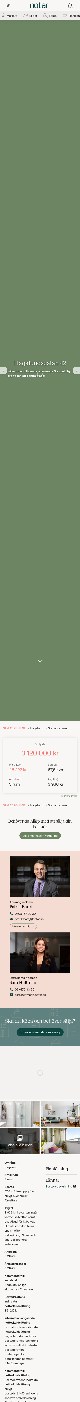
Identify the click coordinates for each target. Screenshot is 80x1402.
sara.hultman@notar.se (26, 998)
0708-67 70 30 (23, 917)
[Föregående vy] (3, 370)
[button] (8, 5)
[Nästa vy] (76, 370)
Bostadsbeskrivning (59, 1186)
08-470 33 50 (22, 992)
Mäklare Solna (69, 795)
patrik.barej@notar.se (26, 923)
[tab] (8, 5)
